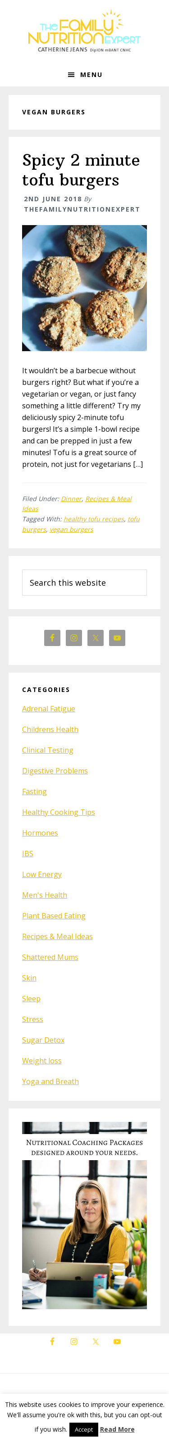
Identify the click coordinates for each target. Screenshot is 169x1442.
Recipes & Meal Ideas (57, 936)
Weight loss (42, 1061)
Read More (117, 1429)
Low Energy (42, 874)
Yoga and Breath (50, 1081)
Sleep (31, 999)
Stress (32, 1019)
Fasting (34, 791)
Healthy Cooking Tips (58, 812)
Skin (29, 978)
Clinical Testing (47, 750)
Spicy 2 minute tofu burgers (81, 170)
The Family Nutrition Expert (84, 31)
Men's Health (44, 895)
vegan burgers (71, 529)
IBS (27, 854)
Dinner (71, 498)
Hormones (40, 833)
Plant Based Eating (54, 916)
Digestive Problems (55, 771)
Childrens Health (50, 729)
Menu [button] (91, 74)
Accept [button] (84, 1429)
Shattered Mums (50, 957)
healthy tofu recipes (94, 519)
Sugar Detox (43, 1040)
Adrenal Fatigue (48, 709)
